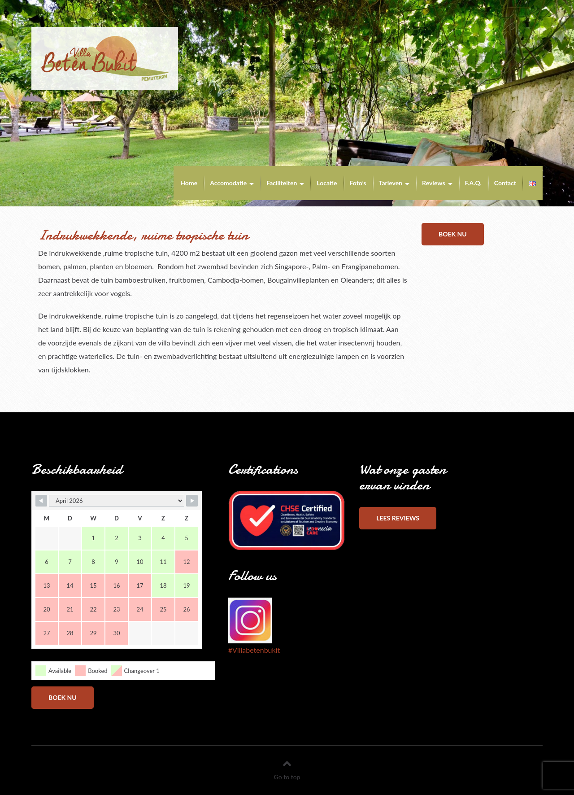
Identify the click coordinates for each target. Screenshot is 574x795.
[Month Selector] (116, 501)
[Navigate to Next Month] (192, 501)
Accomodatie (228, 183)
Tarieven (391, 183)
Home (188, 183)
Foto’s (358, 183)
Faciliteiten (281, 183)
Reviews (433, 183)
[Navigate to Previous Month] (41, 501)
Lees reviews (397, 518)
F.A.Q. (473, 183)
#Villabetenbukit (254, 650)
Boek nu (453, 234)
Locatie (327, 183)
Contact (505, 183)
